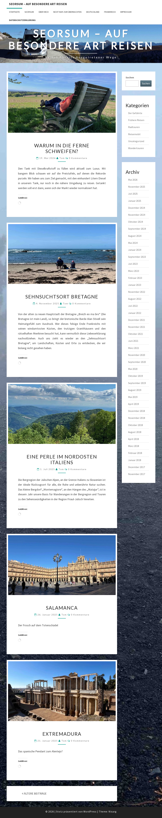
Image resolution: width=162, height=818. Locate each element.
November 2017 (136, 474)
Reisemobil (134, 134)
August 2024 (134, 235)
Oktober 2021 (135, 333)
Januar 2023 (134, 284)
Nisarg (113, 811)
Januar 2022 (134, 312)
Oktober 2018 (135, 425)
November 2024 (136, 214)
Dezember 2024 (136, 207)
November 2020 (136, 355)
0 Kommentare (78, 158)
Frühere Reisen (136, 120)
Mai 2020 (132, 368)
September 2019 (137, 383)
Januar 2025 (134, 200)
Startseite (14, 11)
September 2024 (137, 228)
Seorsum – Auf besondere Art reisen (38, 4)
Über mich (44, 11)
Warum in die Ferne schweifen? (61, 148)
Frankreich (110, 11)
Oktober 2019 (135, 375)
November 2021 (136, 326)
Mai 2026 (132, 179)
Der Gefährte (135, 113)
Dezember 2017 (136, 467)
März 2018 (133, 446)
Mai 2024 (132, 242)
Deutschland (92, 11)
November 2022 (136, 291)
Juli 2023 (133, 263)
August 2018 (134, 432)
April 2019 (133, 404)
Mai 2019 (132, 397)
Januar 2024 (134, 249)
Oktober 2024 (135, 221)
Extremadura (61, 734)
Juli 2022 (133, 305)
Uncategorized (136, 141)
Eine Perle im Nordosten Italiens (62, 459)
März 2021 (133, 348)
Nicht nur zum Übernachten (67, 11)
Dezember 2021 (136, 319)
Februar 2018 (135, 453)
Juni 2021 (133, 340)
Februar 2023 (135, 277)
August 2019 (134, 390)
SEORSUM (29, 11)
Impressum (125, 11)
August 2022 (134, 298)
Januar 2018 (134, 460)
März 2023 (133, 270)
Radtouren (134, 127)
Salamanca (62, 608)
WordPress (90, 811)
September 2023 (137, 256)
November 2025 (136, 186)
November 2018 (136, 417)
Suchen (130, 77)
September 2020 (137, 361)
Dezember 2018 (136, 410)
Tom (62, 158)
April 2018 (133, 439)
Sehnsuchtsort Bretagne (61, 296)
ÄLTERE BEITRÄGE (34, 793)
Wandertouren (136, 148)
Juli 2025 (133, 193)
